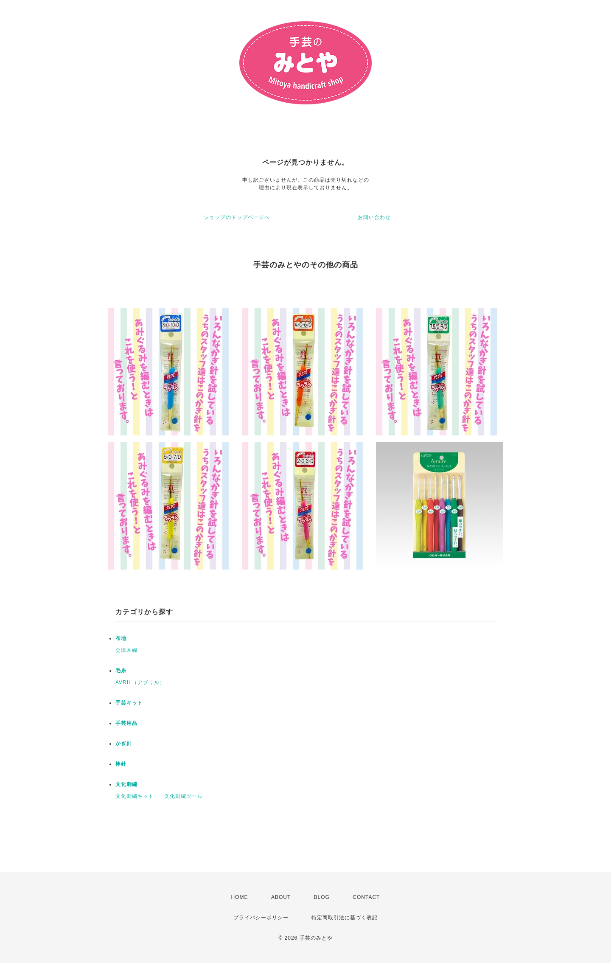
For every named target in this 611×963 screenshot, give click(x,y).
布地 (120, 638)
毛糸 (120, 671)
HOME (239, 897)
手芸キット (129, 703)
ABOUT (281, 897)
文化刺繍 (126, 784)
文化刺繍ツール (183, 796)
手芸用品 (126, 723)
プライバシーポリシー (261, 918)
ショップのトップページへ (237, 217)
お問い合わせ (374, 217)
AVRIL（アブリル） (140, 682)
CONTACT (366, 897)
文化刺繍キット (134, 796)
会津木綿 (126, 650)
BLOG (322, 897)
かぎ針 (123, 744)
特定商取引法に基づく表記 (344, 918)
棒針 (120, 764)
